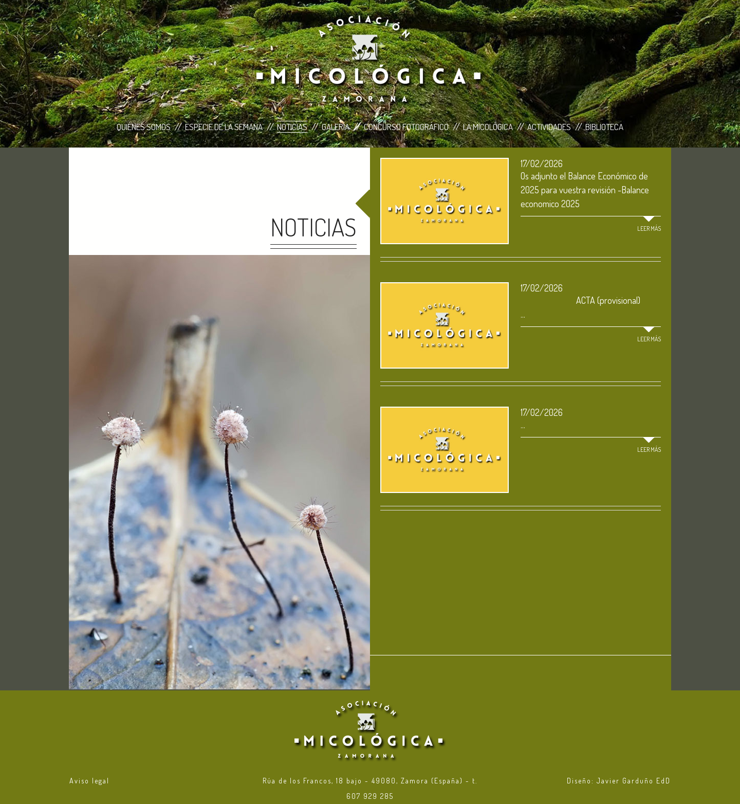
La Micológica (488, 126)
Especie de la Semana (224, 126)
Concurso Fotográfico (406, 126)
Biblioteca (604, 126)
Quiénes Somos (144, 126)
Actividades (549, 126)
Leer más (649, 228)
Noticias (292, 126)
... (523, 424)
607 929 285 (370, 796)
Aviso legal (89, 780)
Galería (335, 126)
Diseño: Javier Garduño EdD (619, 780)
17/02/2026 (542, 163)
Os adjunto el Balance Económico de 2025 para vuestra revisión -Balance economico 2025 (585, 189)
